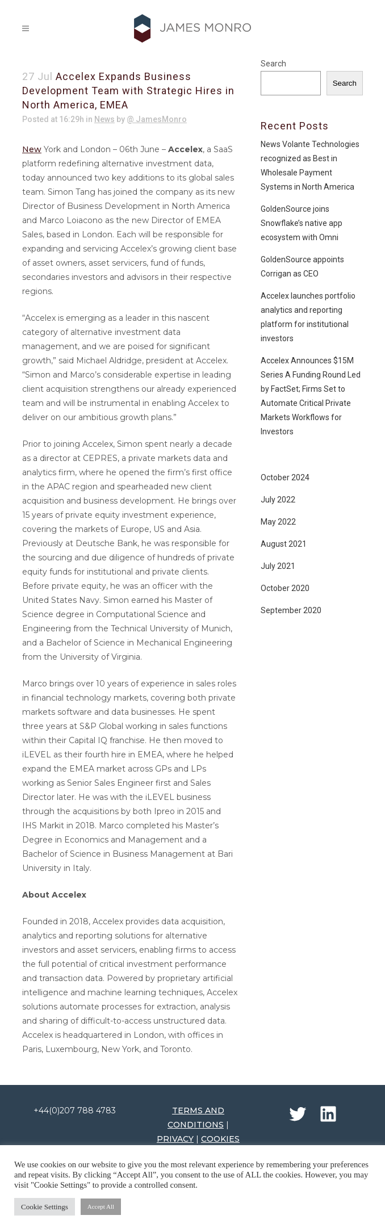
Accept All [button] (100, 1206)
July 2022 (278, 499)
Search (273, 63)
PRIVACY (175, 1139)
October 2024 (285, 477)
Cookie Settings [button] (44, 1206)
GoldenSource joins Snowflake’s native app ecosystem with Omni (301, 223)
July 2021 (278, 566)
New (31, 149)
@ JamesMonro (157, 119)
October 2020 (285, 588)
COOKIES (220, 1139)
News (104, 119)
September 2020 (291, 610)
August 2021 (284, 543)
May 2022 (278, 521)
